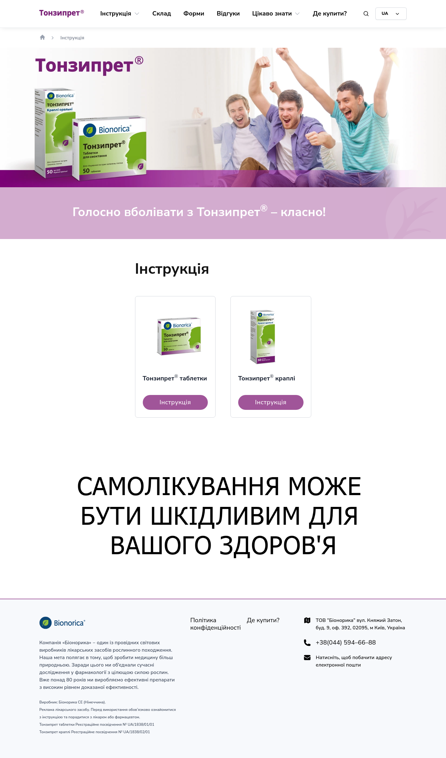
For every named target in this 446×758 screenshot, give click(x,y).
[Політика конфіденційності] (215, 624)
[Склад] (161, 13)
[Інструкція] (115, 13)
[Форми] (193, 13)
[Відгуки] (228, 13)
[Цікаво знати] (272, 13)
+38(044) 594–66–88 (346, 642)
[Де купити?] (330, 13)
